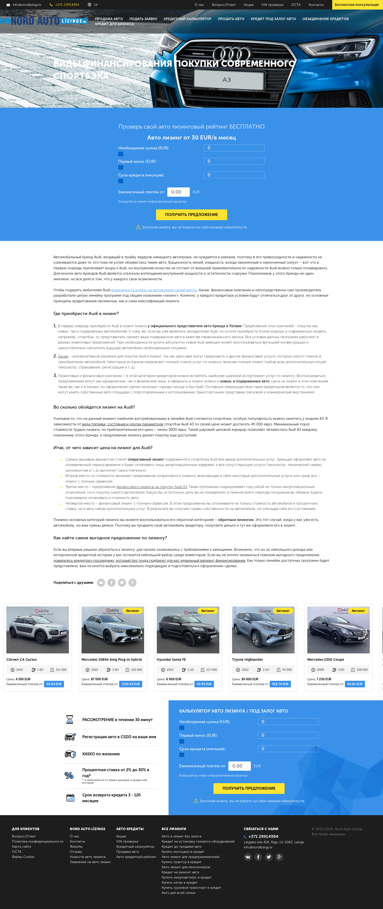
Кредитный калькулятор (188, 19)
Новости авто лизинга (88, 857)
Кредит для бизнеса (114, 24)
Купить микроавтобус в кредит (187, 877)
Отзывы (76, 852)
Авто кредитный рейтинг (136, 857)
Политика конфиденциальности (37, 841)
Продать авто (231, 19)
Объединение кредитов (325, 19)
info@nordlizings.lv (24, 5)
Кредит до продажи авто (182, 846)
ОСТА (296, 5)
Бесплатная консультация (357, 5)
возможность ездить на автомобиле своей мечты (154, 290)
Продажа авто (109, 19)
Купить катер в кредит (180, 882)
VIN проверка (272, 5)
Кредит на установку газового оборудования (198, 841)
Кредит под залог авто (273, 19)
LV (93, 5)
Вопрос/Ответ (224, 5)
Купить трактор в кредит (182, 862)
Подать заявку (143, 19)
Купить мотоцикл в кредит (183, 852)
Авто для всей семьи (178, 893)
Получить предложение (191, 214)
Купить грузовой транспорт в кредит (191, 888)
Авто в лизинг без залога (181, 836)
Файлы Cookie (23, 857)
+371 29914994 (64, 5)
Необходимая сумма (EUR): (143, 148)
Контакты (316, 5)
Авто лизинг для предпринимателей (190, 857)
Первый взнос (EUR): (137, 161)
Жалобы (76, 846)
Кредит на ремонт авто (180, 872)
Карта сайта (21, 846)
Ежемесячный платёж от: (141, 192)
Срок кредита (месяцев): (141, 175)
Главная (59, 40)
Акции (249, 5)
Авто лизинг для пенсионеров (186, 867)
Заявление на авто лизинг (90, 862)
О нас (199, 5)
